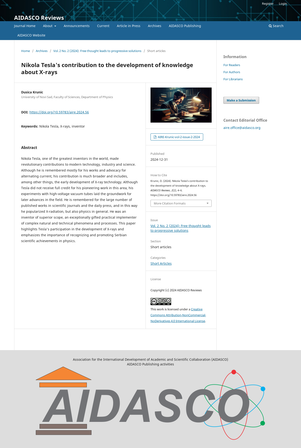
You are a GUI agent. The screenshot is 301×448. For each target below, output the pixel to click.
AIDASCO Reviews (39, 17)
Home (25, 51)
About (48, 26)
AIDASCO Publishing (185, 26)
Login (283, 3)
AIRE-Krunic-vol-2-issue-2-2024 (178, 137)
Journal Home (25, 26)
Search (276, 26)
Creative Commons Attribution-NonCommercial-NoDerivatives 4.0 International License (178, 315)
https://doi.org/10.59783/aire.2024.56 (59, 112)
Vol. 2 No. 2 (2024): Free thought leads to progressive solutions (97, 51)
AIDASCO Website (31, 35)
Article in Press (128, 26)
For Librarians (233, 79)
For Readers (231, 65)
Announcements (77, 26)
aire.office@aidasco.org (242, 127)
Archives (154, 26)
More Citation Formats (170, 203)
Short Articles (161, 263)
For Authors (231, 72)
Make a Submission (241, 100)
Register (267, 3)
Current (103, 26)
